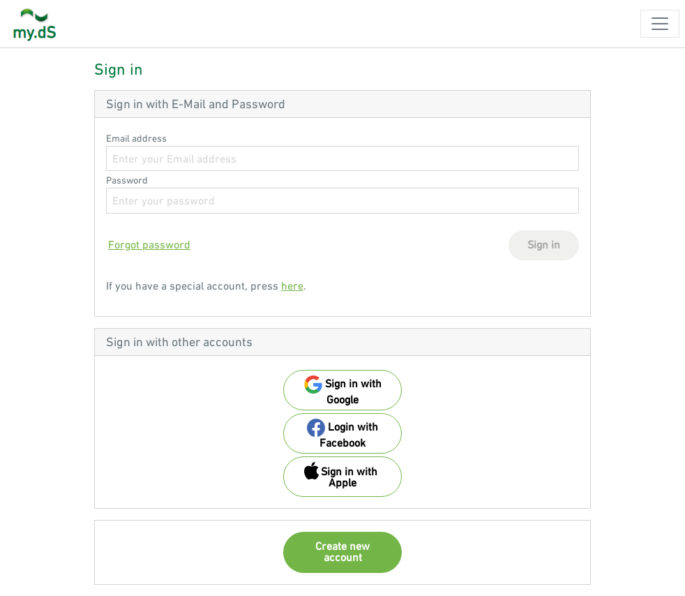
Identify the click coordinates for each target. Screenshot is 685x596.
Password (127, 180)
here (292, 285)
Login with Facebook (342, 434)
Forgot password (149, 244)
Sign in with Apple (340, 475)
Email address (136, 138)
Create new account (342, 551)
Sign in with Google (343, 390)
